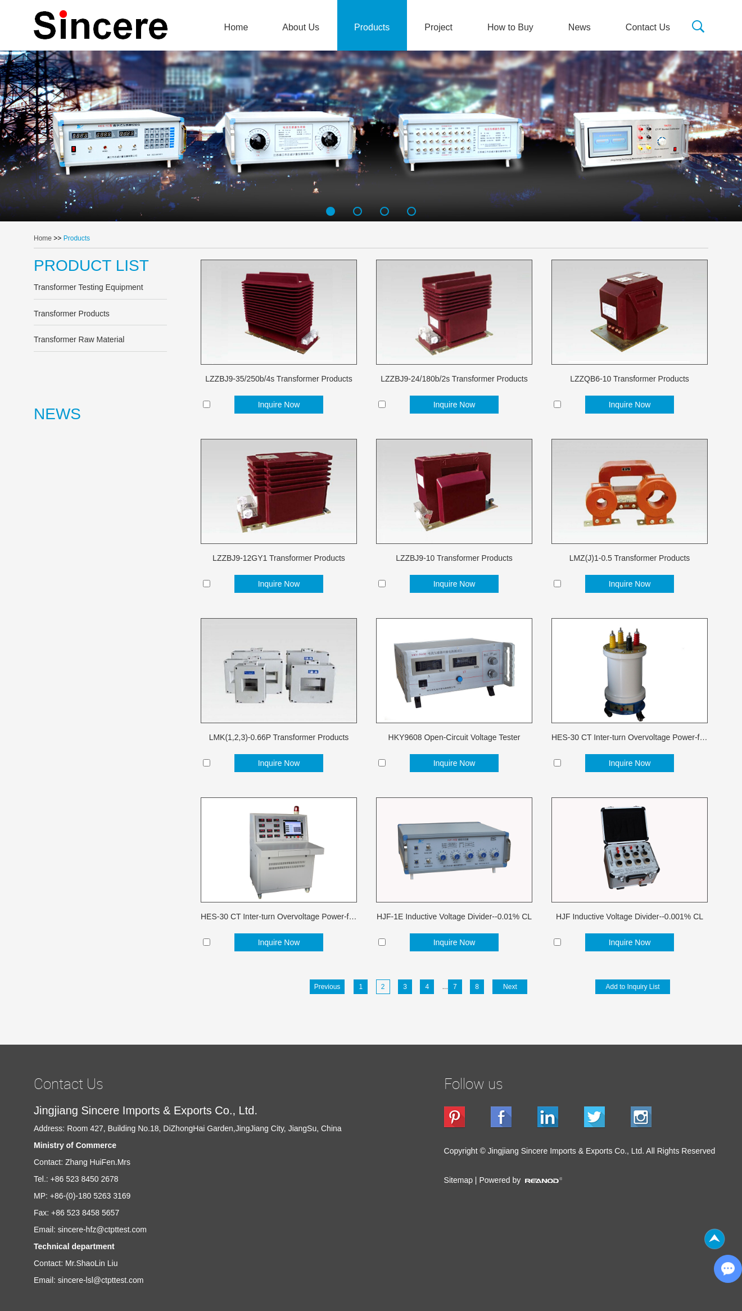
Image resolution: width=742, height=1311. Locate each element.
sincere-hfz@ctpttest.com (102, 1229)
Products (372, 27)
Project (438, 27)
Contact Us (648, 27)
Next (510, 987)
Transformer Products (72, 313)
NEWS (57, 414)
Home (236, 27)
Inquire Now (279, 404)
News (579, 27)
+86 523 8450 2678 (85, 1178)
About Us (300, 27)
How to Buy (510, 27)
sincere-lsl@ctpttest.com (101, 1280)
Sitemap (458, 1180)
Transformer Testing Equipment (88, 287)
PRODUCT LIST (91, 265)
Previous (327, 987)
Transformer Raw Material (79, 339)
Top (714, 1239)
